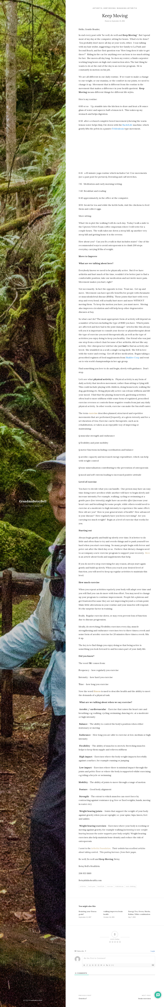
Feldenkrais (118, 128)
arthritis (83, 886)
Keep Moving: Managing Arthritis (120, 8)
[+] (114, 965)
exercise (93, 413)
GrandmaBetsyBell (32, 501)
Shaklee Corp (132, 357)
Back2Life (127, 125)
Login (152, 951)
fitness (97, 691)
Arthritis (97, 8)
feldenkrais (119, 886)
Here (147, 553)
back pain (91, 886)
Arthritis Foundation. (101, 848)
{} (111, 965)
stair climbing (131, 886)
